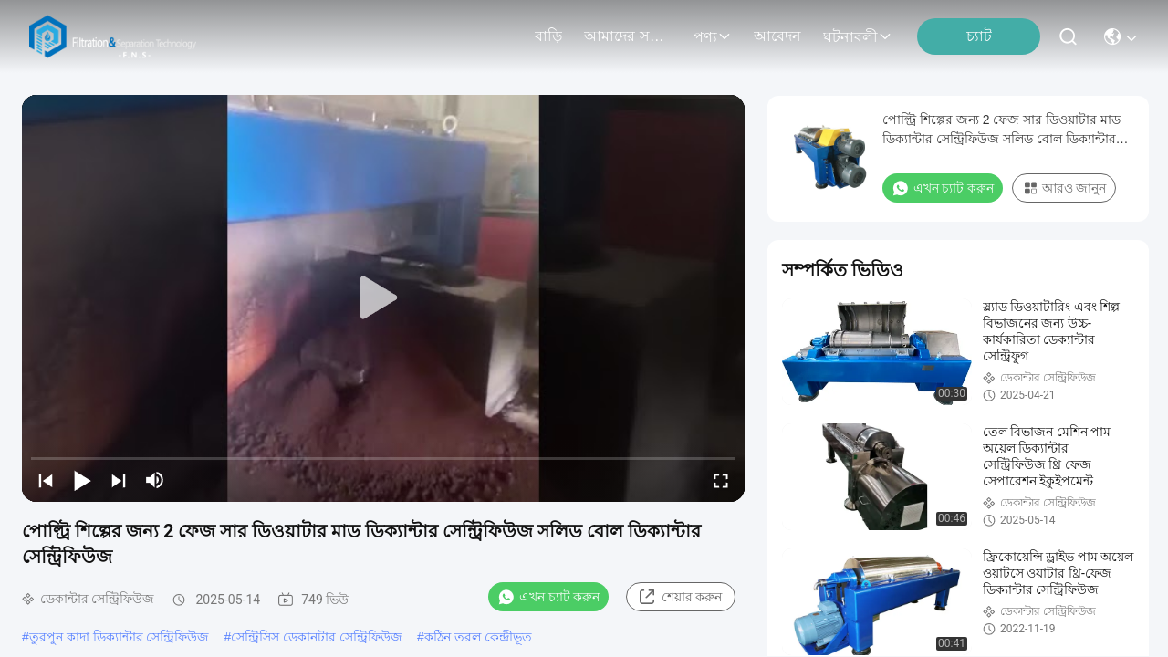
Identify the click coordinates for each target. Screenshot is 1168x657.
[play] (383, 298)
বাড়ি (548, 36)
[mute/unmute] (155, 480)
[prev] (45, 480)
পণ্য (713, 37)
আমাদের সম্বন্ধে (628, 36)
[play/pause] (82, 480)
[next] (118, 480)
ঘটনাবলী (857, 37)
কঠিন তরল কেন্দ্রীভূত (478, 637)
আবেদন (777, 36)
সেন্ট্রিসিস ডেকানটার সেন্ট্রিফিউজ (316, 637)
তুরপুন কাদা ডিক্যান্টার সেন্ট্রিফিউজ (119, 637)
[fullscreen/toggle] (721, 480)
